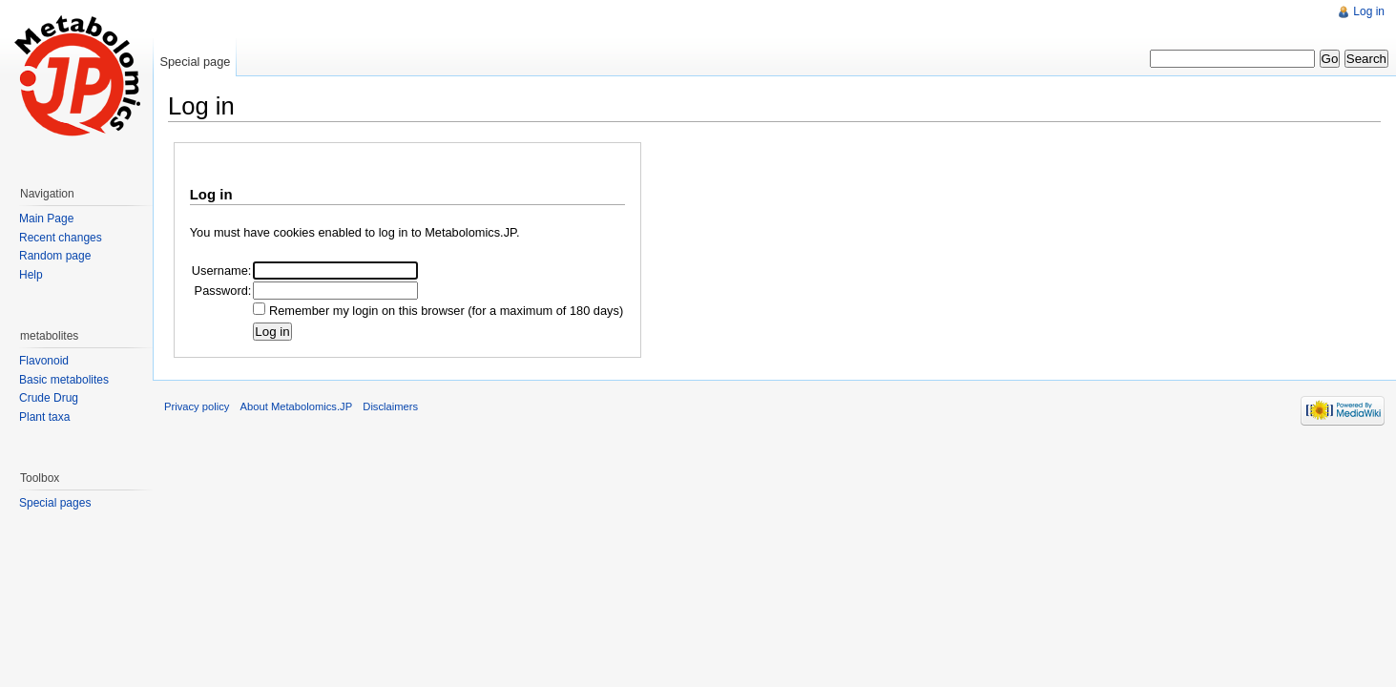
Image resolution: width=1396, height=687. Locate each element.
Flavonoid (44, 360)
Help (31, 274)
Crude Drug (48, 398)
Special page (194, 61)
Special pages (55, 503)
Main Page (46, 218)
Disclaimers (390, 406)
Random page (55, 255)
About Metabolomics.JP (296, 406)
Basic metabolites (64, 379)
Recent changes (60, 237)
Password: (223, 290)
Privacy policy (196, 406)
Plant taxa (44, 417)
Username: (222, 270)
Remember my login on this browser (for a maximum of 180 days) (446, 310)
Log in (1369, 11)
